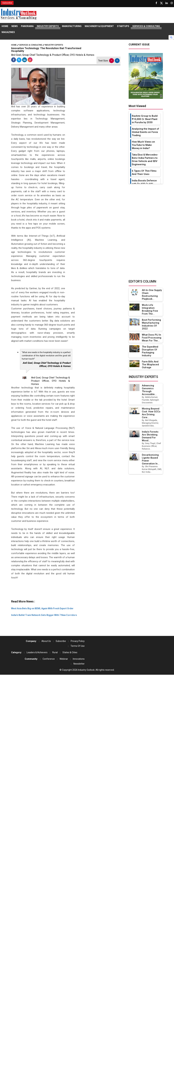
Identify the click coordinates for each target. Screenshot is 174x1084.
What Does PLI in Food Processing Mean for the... (151, 337)
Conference (49, 659)
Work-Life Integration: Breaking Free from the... (150, 309)
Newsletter (79, 663)
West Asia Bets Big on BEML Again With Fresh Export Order (42, 608)
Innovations (79, 659)
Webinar (64, 659)
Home (5, 26)
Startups (123, 26)
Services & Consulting (146, 26)
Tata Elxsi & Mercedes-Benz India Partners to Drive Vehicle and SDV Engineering (145, 159)
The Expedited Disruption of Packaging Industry (150, 351)
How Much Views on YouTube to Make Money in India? (143, 145)
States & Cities (69, 652)
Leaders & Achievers (37, 652)
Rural (55, 652)
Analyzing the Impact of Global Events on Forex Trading (145, 132)
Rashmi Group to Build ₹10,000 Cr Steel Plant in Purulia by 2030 (145, 119)
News (14, 26)
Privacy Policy (78, 641)
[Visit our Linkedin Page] (166, 3)
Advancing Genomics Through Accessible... (149, 390)
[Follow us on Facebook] (156, 3)
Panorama (27, 26)
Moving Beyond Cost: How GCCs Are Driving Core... (151, 413)
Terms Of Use (78, 646)
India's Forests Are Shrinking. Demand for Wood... (150, 436)
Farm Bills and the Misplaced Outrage (150, 364)
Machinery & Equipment (99, 26)
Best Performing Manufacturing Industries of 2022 (151, 324)
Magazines (8, 32)
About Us (46, 641)
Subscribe (7, 3)
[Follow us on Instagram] (171, 3)
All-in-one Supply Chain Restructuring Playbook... (152, 294)
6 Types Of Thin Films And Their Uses (144, 172)
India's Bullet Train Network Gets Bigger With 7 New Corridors (44, 615)
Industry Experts (48, 26)
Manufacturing (72, 26)
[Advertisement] (70, 591)
